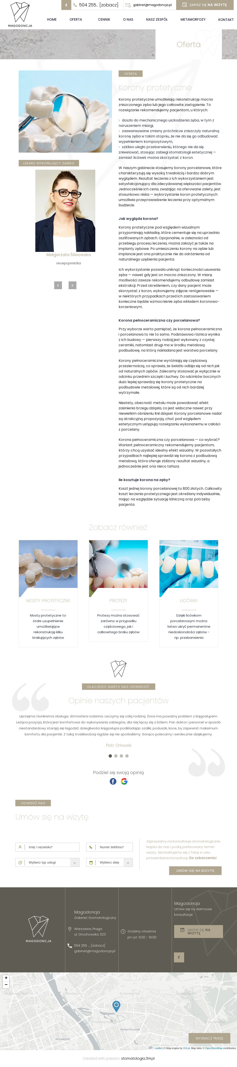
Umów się (199, 932)
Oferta (76, 19)
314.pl (186, 1048)
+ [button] (6, 978)
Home (52, 19)
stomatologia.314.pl (138, 1058)
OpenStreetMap (214, 1048)
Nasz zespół (157, 19)
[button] (110, 756)
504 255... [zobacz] (99, 5)
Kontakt (226, 19)
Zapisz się (208, 4)
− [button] (6, 985)
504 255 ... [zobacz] (89, 945)
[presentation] (58, 285)
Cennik (104, 19)
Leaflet (158, 1048)
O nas (128, 19)
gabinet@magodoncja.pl (152, 5)
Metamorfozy (193, 19)
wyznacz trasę (209, 1038)
